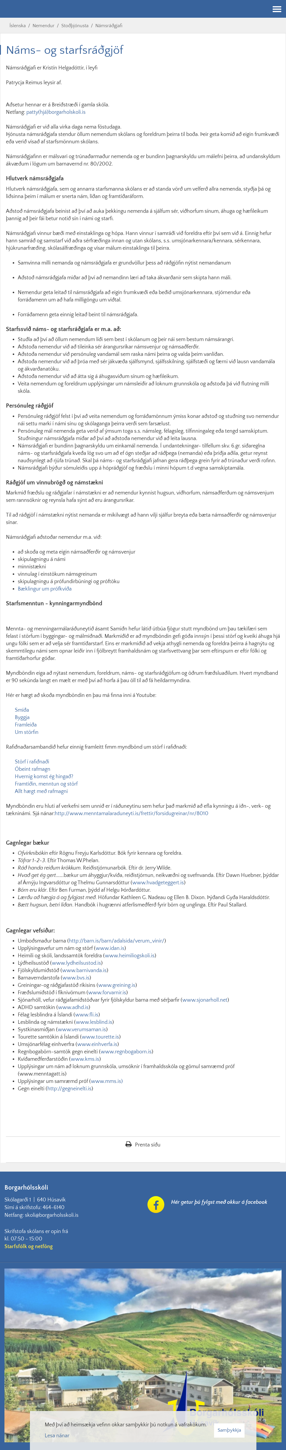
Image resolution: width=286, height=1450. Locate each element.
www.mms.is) (107, 1081)
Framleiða (26, 725)
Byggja (22, 718)
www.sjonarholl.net (204, 1000)
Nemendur (43, 25)
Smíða (22, 710)
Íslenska (17, 25)
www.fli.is (86, 1015)
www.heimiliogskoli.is (130, 956)
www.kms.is (85, 1059)
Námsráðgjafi (108, 25)
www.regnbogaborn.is (126, 1052)
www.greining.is (116, 985)
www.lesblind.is (94, 1022)
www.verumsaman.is (82, 1030)
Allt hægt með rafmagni (41, 791)
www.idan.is (110, 948)
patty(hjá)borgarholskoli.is (56, 112)
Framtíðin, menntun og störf (46, 784)
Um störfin (26, 732)
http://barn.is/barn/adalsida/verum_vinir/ (116, 941)
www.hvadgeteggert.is (158, 883)
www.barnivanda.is (84, 971)
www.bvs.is (75, 978)
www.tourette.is (100, 1037)
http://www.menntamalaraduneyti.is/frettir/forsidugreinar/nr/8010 (131, 814)
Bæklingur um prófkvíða (45, 589)
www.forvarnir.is (107, 993)
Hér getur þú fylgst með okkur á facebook (219, 1202)
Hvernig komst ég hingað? (44, 777)
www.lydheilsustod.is (76, 963)
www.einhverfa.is (97, 1044)
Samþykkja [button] (229, 1430)
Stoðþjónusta (75, 25)
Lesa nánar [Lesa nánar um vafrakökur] (57, 1436)
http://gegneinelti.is (69, 1089)
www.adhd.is (73, 1008)
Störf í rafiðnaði (32, 762)
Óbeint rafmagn (32, 769)
